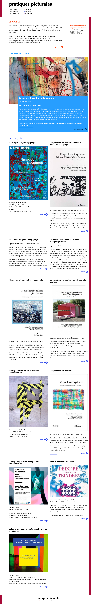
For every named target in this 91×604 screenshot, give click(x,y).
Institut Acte (79, 31)
